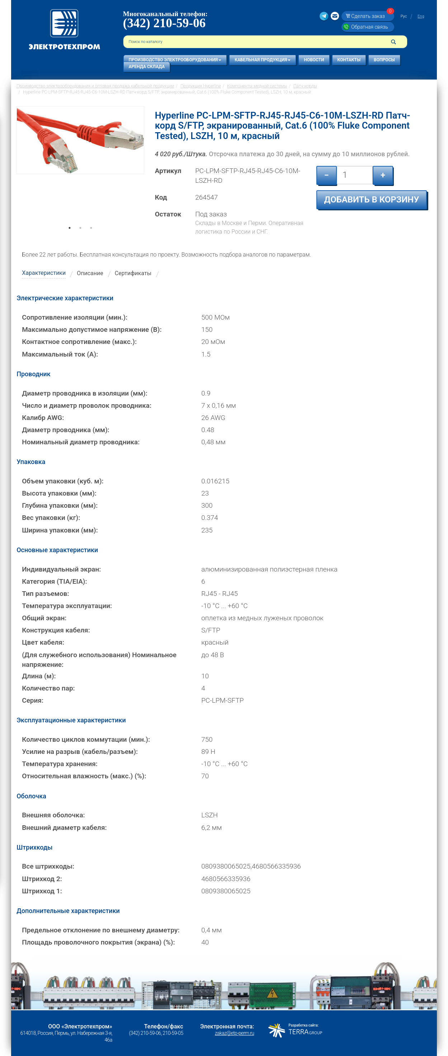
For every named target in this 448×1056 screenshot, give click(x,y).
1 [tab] (69, 238)
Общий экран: (44, 618)
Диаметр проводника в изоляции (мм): (84, 393)
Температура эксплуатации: (67, 606)
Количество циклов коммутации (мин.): (86, 739)
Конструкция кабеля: (56, 630)
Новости (314, 59)
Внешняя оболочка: (53, 815)
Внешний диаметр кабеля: (64, 827)
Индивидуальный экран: (61, 569)
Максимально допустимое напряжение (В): (91, 329)
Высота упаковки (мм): (59, 493)
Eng (421, 16)
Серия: (32, 700)
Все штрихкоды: (48, 866)
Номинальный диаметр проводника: (81, 442)
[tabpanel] (80, 168)
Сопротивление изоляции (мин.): (74, 317)
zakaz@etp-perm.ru (234, 1033)
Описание (90, 273)
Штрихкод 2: (42, 879)
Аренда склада (147, 66)
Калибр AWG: (43, 418)
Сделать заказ (371, 16)
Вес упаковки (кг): (51, 517)
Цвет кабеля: (43, 642)
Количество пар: (48, 688)
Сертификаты (133, 273)
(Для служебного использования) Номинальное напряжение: (99, 660)
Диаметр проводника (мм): (65, 430)
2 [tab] (80, 238)
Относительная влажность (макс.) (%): (84, 776)
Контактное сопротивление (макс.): (79, 342)
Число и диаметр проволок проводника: (86, 405)
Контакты (349, 59)
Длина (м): (39, 676)
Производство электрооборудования (175, 59)
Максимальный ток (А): (60, 354)
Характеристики (44, 272)
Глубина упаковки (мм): (60, 505)
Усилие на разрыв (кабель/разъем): (80, 751)
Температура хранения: (60, 764)
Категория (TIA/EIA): (54, 581)
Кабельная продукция (263, 59)
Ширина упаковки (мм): (60, 530)
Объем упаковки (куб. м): (63, 481)
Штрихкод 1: (42, 891)
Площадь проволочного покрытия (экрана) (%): (98, 942)
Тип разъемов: (45, 593)
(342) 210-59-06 (164, 23)
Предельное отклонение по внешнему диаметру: (100, 930)
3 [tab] (91, 238)
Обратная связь (369, 27)
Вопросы (384, 59)
